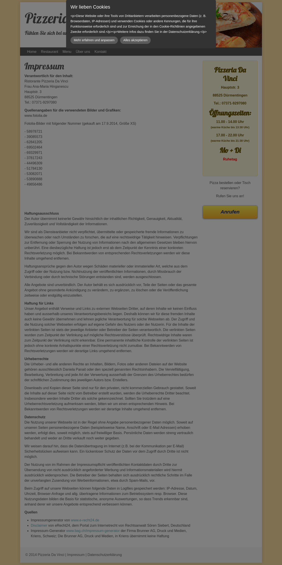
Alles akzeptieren (135, 40)
